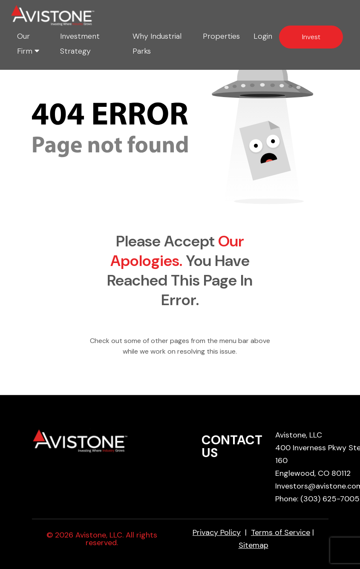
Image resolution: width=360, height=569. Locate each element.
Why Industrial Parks (156, 43)
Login (262, 36)
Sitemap (253, 545)
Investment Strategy (80, 43)
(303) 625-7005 (330, 499)
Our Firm (28, 43)
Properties (221, 36)
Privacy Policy (217, 532)
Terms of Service (280, 532)
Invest (311, 36)
